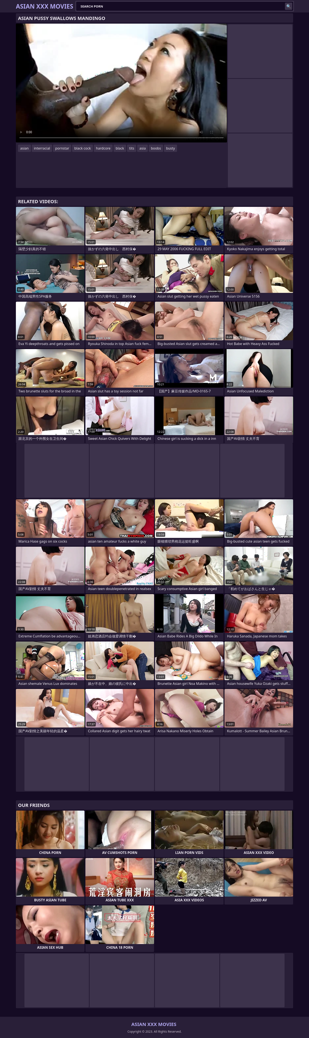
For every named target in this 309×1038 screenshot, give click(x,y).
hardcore (103, 148)
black (120, 148)
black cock (82, 148)
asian (24, 148)
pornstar (62, 148)
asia (142, 148)
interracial (42, 148)
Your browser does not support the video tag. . (121, 83)
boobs (156, 148)
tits (131, 148)
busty (170, 148)
